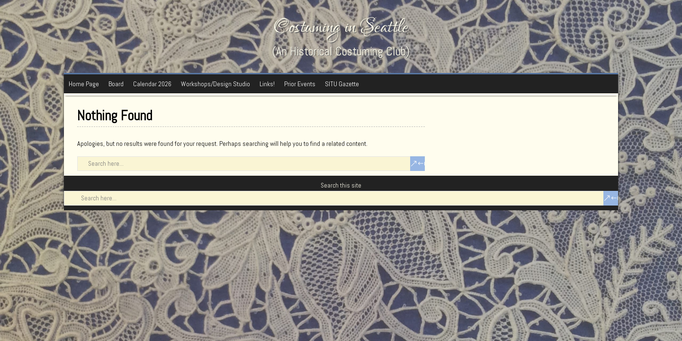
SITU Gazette (342, 84)
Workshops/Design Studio (215, 84)
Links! (267, 84)
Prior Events (299, 84)
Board (116, 84)
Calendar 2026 (152, 84)
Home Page (84, 84)
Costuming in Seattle (341, 27)
